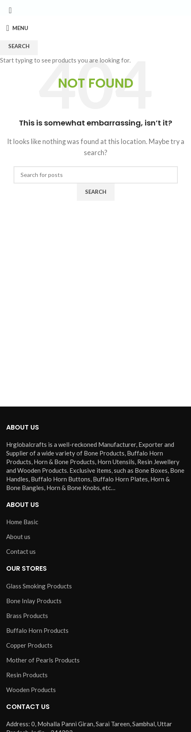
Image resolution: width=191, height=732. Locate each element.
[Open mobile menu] (17, 28)
